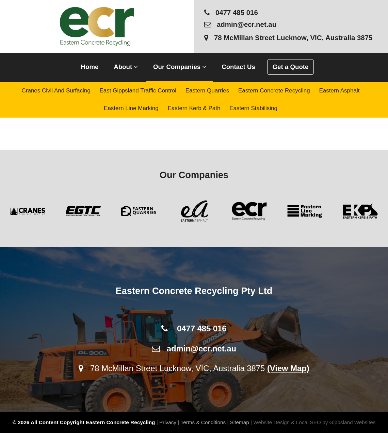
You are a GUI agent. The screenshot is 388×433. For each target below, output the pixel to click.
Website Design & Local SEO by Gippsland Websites (314, 422)
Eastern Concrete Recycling (274, 90)
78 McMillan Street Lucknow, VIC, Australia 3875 (288, 37)
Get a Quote (291, 66)
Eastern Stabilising (253, 108)
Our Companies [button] (179, 66)
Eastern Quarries (207, 90)
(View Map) (288, 368)
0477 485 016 (231, 12)
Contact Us (238, 66)
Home (90, 66)
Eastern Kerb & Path (193, 108)
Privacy (167, 422)
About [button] (126, 66)
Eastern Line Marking (131, 108)
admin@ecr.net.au (240, 24)
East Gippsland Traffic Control (137, 90)
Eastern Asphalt (339, 90)
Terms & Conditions (203, 422)
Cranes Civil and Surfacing (56, 90)
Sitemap (239, 422)
